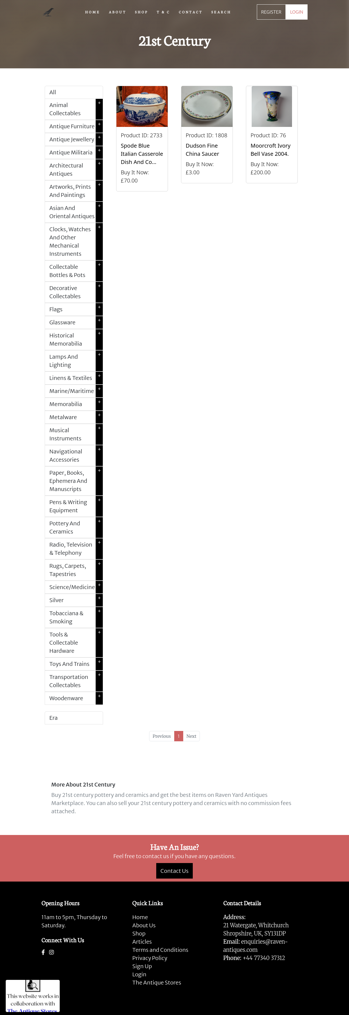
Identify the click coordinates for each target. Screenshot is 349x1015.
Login (139, 974)
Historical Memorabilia (76, 339)
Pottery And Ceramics (76, 527)
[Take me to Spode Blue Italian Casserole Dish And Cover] (142, 138)
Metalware (76, 417)
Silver (76, 600)
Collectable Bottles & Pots (76, 271)
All (52, 92)
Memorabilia (76, 404)
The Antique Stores (156, 982)
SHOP (141, 11)
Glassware (76, 322)
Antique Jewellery (76, 139)
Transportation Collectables (76, 681)
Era (53, 717)
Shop (138, 933)
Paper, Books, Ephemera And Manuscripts (76, 481)
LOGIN (296, 12)
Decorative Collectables (76, 292)
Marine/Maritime (76, 391)
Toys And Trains (76, 664)
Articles (142, 941)
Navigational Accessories (76, 455)
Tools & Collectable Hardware (76, 642)
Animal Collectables (76, 109)
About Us (143, 925)
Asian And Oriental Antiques (76, 212)
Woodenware (76, 698)
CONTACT (191, 11)
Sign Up (142, 966)
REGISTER (271, 12)
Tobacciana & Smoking (76, 617)
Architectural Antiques (76, 169)
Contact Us (175, 870)
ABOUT (117, 11)
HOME (92, 11)
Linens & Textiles (76, 378)
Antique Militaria (76, 152)
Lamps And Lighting (76, 360)
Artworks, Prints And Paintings (76, 191)
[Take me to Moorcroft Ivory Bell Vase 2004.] (271, 138)
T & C (163, 11)
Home (140, 917)
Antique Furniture (76, 126)
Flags (76, 309)
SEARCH (221, 11)
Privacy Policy (149, 958)
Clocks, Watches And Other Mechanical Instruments (76, 241)
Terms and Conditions (160, 949)
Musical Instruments (76, 434)
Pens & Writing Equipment (76, 506)
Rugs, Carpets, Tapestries (76, 570)
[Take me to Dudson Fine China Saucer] (206, 138)
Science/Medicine (76, 587)
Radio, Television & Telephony (76, 548)
